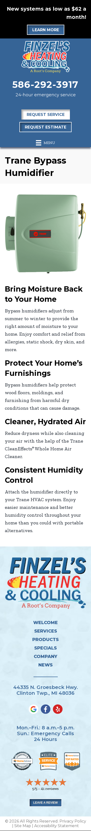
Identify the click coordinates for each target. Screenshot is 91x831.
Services (45, 631)
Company (45, 656)
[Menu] (45, 143)
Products (45, 639)
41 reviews (50, 788)
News (45, 665)
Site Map (22, 825)
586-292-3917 (45, 84)
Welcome (45, 622)
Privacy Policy (72, 821)
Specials (45, 648)
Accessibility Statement (56, 825)
